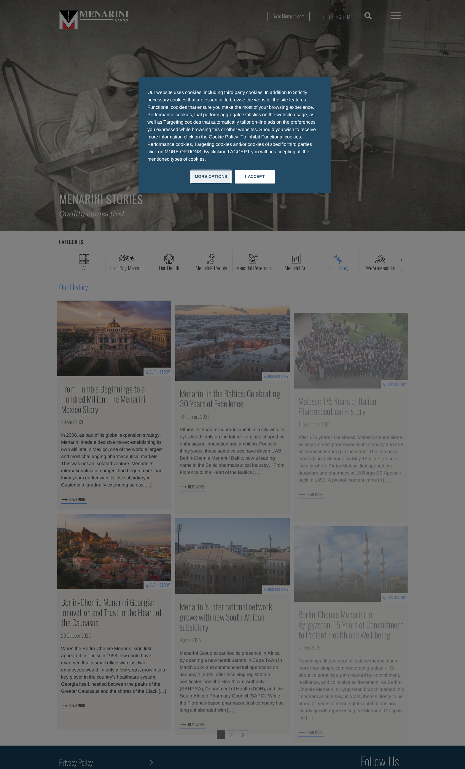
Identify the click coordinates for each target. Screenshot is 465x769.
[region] (234, 134)
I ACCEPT (255, 176)
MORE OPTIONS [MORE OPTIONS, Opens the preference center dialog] (211, 176)
